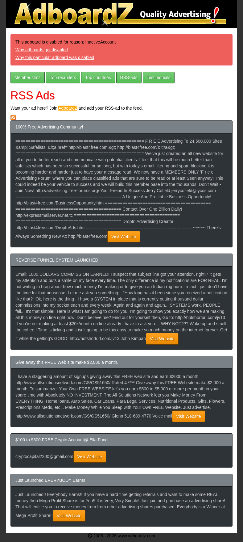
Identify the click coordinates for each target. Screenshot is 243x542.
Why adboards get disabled (41, 49)
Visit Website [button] (123, 236)
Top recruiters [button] (63, 77)
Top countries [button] (98, 77)
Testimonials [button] (159, 77)
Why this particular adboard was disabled (54, 57)
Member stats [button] (27, 77)
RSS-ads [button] (129, 77)
